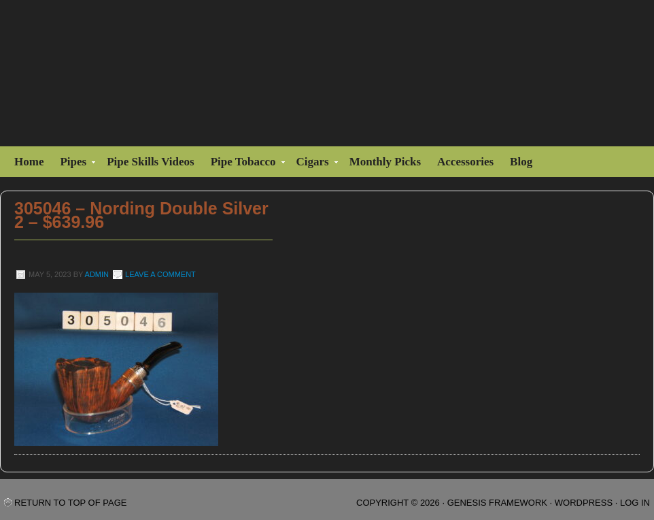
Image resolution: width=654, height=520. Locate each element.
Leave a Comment (160, 274)
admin (97, 274)
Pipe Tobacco (245, 163)
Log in (635, 503)
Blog (521, 161)
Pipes (75, 163)
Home (29, 161)
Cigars (314, 163)
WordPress (584, 503)
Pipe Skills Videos (150, 161)
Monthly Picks (385, 161)
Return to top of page (70, 503)
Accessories (465, 161)
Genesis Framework (497, 503)
